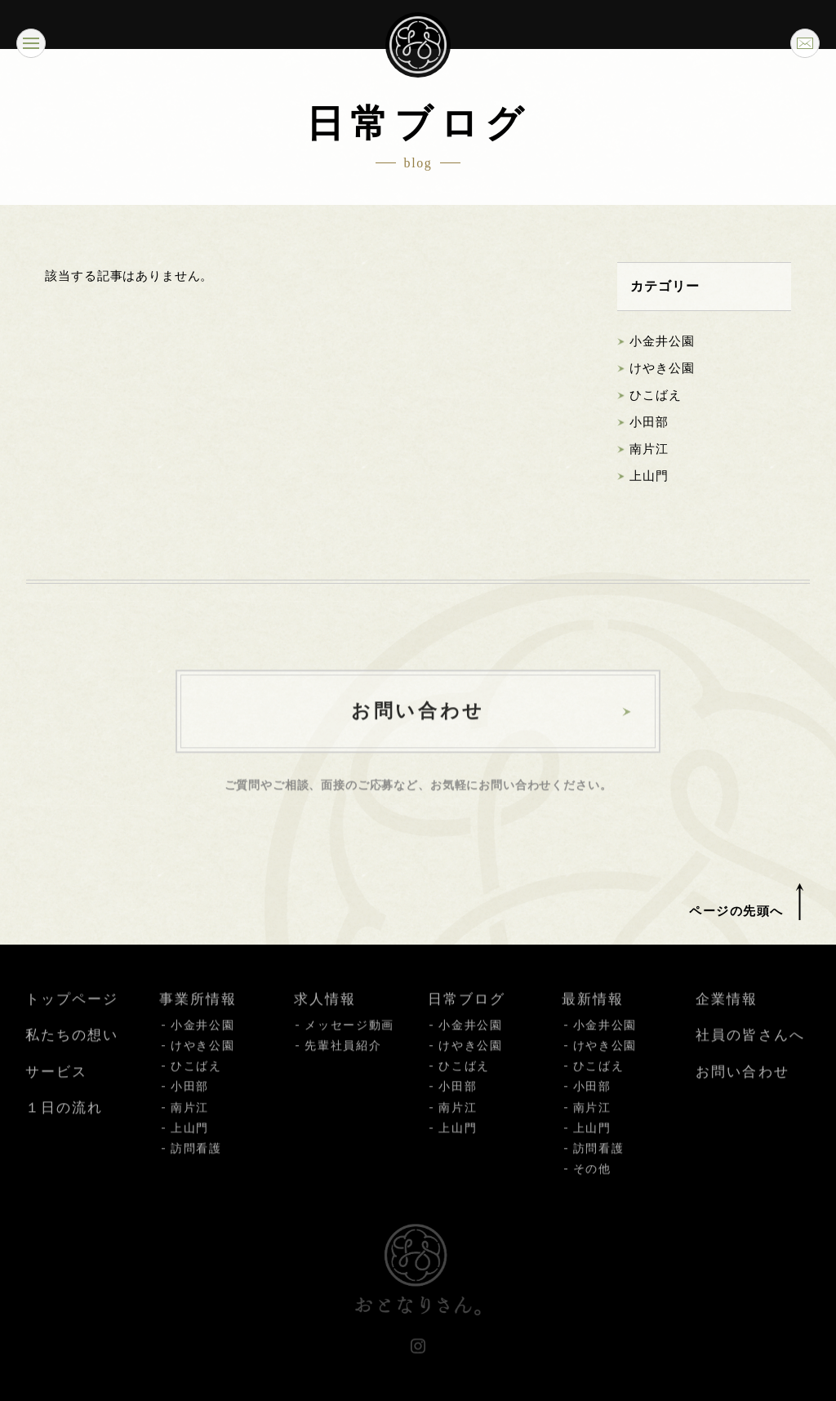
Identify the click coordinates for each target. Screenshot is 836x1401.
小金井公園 (661, 342)
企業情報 (727, 1013)
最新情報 (593, 1013)
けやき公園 (661, 369)
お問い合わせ (742, 1085)
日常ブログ (466, 1013)
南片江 (649, 449)
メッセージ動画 (349, 1039)
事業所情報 (198, 1013)
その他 (592, 1182)
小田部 (649, 422)
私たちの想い (71, 1048)
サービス (56, 1085)
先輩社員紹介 (343, 1059)
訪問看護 (196, 1162)
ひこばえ (655, 396)
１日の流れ (64, 1121)
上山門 (649, 476)
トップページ (71, 1013)
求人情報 (325, 1013)
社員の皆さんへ (750, 1048)
